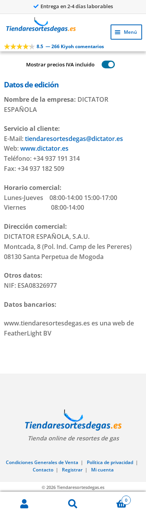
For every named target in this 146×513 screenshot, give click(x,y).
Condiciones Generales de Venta (42, 462)
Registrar (72, 469)
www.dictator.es (44, 148)
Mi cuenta (102, 469)
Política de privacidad (110, 462)
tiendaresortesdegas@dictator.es (74, 138)
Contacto (43, 469)
